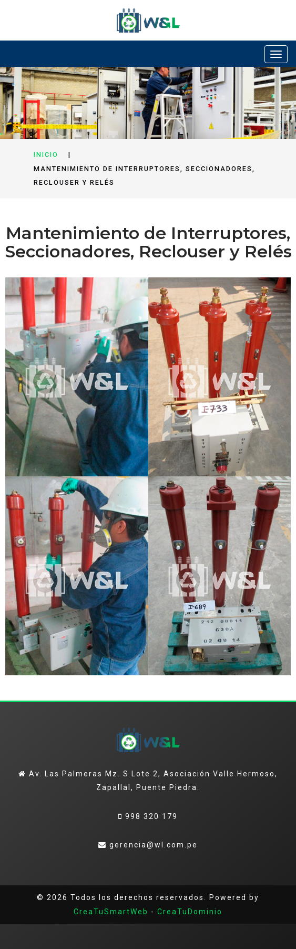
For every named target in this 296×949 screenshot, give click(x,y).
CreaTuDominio (189, 911)
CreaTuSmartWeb (111, 911)
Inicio (46, 154)
